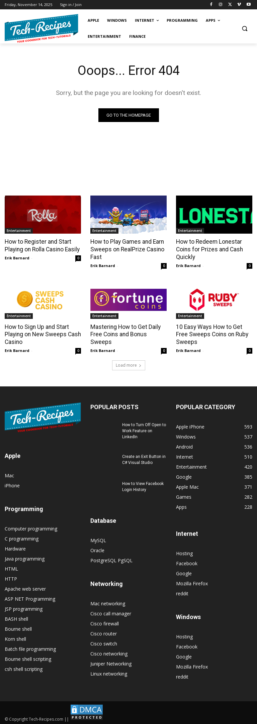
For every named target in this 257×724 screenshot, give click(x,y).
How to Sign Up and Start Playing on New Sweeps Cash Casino (41, 333)
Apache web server (25, 587)
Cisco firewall (104, 622)
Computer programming (31, 527)
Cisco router (103, 632)
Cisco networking (108, 652)
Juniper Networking (111, 662)
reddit (182, 592)
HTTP (11, 577)
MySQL (98, 539)
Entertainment (19, 230)
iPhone (12, 484)
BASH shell (16, 617)
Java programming (25, 557)
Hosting (184, 552)
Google (184, 572)
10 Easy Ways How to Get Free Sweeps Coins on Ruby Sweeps (210, 333)
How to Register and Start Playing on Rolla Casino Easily (42, 245)
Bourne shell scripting (28, 657)
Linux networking (108, 672)
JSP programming (23, 607)
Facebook (186, 562)
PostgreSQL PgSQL (111, 559)
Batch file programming (30, 647)
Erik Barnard (17, 257)
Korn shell (15, 637)
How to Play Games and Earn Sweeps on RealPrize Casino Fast (126, 249)
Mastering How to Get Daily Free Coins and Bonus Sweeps (128, 330)
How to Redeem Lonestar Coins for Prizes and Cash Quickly (208, 249)
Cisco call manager (110, 612)
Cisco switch (103, 642)
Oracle (97, 549)
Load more (129, 364)
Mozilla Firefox (192, 582)
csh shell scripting (23, 668)
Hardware (15, 547)
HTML (11, 567)
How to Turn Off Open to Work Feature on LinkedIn (144, 429)
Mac (9, 474)
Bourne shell (18, 627)
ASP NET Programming (30, 597)
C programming (21, 537)
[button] (244, 28)
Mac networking (107, 602)
